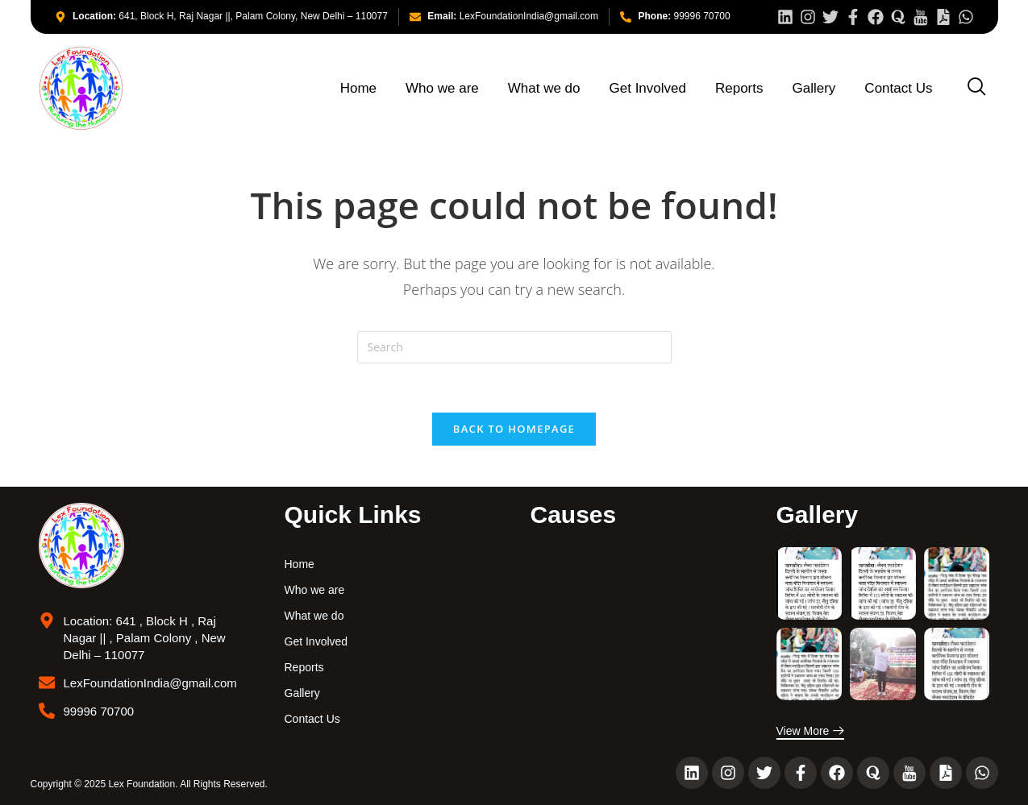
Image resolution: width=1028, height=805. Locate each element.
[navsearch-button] (977, 87)
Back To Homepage (514, 428)
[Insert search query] (514, 347)
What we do (544, 88)
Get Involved (648, 88)
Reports (739, 88)
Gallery (814, 88)
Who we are (442, 88)
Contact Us (898, 88)
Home (358, 88)
